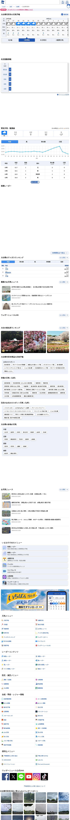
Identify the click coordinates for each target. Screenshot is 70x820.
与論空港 (25, 386)
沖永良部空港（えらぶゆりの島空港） (23, 383)
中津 (6, 276)
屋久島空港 (60, 386)
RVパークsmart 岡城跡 (19, 364)
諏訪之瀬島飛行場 (28, 396)
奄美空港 (38, 383)
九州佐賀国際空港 (16, 396)
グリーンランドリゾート (38, 408)
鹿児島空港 (7, 383)
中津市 (6, 439)
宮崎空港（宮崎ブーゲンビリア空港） (36, 389)
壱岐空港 (45, 383)
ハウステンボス (8, 408)
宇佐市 (21, 439)
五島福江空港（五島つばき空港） (20, 393)
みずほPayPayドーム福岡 (22, 408)
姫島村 (33, 439)
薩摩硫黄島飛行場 (52, 393)
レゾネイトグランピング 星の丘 (12, 368)
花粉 (5, 84)
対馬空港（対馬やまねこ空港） (12, 386)
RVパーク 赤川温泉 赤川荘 (57, 368)
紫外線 (5, 69)
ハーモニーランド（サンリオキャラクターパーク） (17, 411)
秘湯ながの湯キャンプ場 (34, 364)
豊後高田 (8, 272)
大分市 (6, 432)
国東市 (27, 439)
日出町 (44, 432)
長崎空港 (34, 393)
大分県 (17, 6)
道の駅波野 (60, 364)
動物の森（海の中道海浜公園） (12, 417)
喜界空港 (52, 386)
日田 (6, 269)
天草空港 (6, 393)
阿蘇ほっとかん (8, 371)
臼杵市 (18, 432)
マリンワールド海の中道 (40, 411)
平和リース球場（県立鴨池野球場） (24, 414)
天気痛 (5, 74)
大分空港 (6, 396)
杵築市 (32, 432)
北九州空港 (42, 393)
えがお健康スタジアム (43, 414)
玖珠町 (25, 446)
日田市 (6, 446)
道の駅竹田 (7, 364)
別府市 (12, 432)
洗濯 (5, 88)
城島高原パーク (8, 414)
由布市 (38, 432)
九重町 (18, 446)
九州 (11, 6)
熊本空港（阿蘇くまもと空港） (57, 389)
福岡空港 (62, 393)
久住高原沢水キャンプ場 (41, 368)
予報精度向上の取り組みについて (34, 786)
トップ (3, 6)
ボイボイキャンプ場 (49, 364)
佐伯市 (6, 453)
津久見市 (25, 432)
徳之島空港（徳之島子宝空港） (39, 386)
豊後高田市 (13, 439)
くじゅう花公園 (28, 368)
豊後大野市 (13, 453)
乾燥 (5, 79)
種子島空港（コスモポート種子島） (13, 389)
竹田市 (12, 446)
